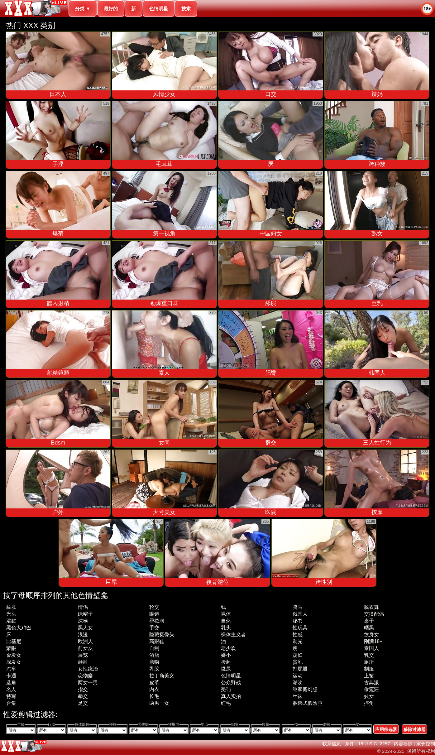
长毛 (154, 696)
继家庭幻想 (305, 689)
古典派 (371, 682)
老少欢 (228, 648)
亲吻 (154, 662)
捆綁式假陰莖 (308, 703)
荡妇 (298, 655)
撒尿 (226, 668)
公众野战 (231, 682)
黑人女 (85, 627)
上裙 (369, 675)
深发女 (13, 662)
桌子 (369, 620)
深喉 (83, 620)
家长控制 (425, 743)
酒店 (154, 655)
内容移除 (403, 743)
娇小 (226, 655)
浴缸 (11, 620)
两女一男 (88, 682)
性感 (298, 634)
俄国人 (300, 614)
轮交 (154, 607)
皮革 (154, 682)
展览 (83, 655)
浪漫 (83, 634)
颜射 (83, 662)
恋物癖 (85, 675)
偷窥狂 (371, 689)
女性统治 (88, 668)
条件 (349, 743)
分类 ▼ (82, 8)
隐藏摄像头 (161, 634)
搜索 (186, 8)
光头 (11, 614)
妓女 (369, 696)
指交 (83, 689)
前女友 (85, 648)
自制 (154, 648)
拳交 (83, 696)
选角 (11, 682)
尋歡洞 (156, 620)
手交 (154, 627)
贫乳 (298, 662)
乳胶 (154, 668)
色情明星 (158, 8)
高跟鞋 (156, 641)
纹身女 (371, 634)
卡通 (11, 675)
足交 (83, 703)
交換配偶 (374, 614)
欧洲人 (85, 641)
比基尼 (13, 641)
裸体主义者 (233, 634)
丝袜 (298, 696)
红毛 (226, 703)
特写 (11, 696)
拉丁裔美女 (161, 675)
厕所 (369, 662)
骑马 (298, 607)
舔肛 (11, 607)
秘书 (298, 620)
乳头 (226, 627)
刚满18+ (373, 641)
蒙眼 (11, 648)
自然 (226, 620)
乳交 (369, 655)
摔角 (369, 703)
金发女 (13, 655)
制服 (369, 668)
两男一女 (159, 703)
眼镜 (154, 614)
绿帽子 (85, 614)
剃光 (298, 641)
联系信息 (331, 743)
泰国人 (371, 648)
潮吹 (298, 682)
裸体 (226, 614)
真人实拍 (231, 696)
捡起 (226, 662)
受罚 (226, 689)
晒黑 (369, 627)
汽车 (11, 668)
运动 (298, 675)
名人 (11, 689)
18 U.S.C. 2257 (374, 743)
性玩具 (300, 627)
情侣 (83, 607)
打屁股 (300, 668)
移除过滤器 (414, 729)
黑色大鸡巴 (18, 627)
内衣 (154, 689)
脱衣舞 (371, 607)
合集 (11, 703)
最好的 (111, 8)
